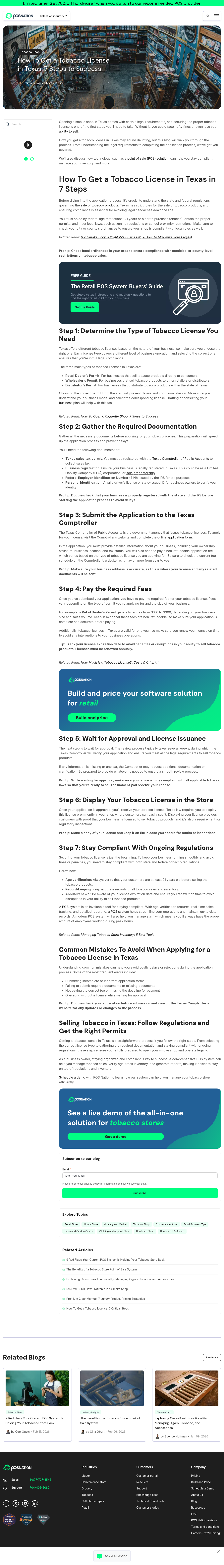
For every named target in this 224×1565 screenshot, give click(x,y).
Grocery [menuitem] (87, 1488)
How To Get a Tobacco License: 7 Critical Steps (97, 1308)
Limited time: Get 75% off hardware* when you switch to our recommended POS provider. (112, 3)
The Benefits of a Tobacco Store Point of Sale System (101, 1269)
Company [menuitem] (198, 1467)
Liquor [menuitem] (86, 1475)
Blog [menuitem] (194, 1501)
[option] (28, 145)
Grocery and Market (115, 1224)
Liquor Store (91, 1224)
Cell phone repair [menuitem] (93, 1501)
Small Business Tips (195, 1224)
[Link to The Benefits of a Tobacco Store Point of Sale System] (112, 1402)
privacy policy (92, 1183)
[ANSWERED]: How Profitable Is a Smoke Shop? (97, 1289)
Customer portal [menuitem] (147, 1475)
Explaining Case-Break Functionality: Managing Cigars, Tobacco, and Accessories (120, 1279)
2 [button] (31, 158)
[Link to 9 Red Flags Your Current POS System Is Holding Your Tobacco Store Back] (37, 1402)
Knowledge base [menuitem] (147, 1494)
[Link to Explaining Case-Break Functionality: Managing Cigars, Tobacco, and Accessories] (186, 1404)
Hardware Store (145, 1231)
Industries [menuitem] (89, 1467)
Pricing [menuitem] (195, 1475)
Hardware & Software (172, 1231)
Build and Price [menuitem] (201, 1482)
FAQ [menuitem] (193, 1514)
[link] (19, 16)
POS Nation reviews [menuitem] (204, 1520)
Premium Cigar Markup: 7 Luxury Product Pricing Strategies (105, 1298)
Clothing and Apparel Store (114, 1231)
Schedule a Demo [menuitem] (202, 1488)
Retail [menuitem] (85, 1507)
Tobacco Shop (30, 52)
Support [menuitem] (141, 1488)
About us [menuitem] (197, 1494)
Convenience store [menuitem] (94, 1482)
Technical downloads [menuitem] (150, 1501)
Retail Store (71, 1224)
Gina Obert (33, 83)
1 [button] (26, 158)
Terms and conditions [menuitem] (205, 1526)
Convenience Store (166, 1224)
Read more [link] (212, 1357)
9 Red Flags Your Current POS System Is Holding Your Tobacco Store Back (115, 1259)
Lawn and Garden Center (79, 1231)
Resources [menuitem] (198, 1507)
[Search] (8, 124)
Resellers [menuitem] (142, 1482)
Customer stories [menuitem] (147, 1507)
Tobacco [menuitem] (87, 1494)
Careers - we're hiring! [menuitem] (206, 1533)
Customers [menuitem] (144, 1467)
